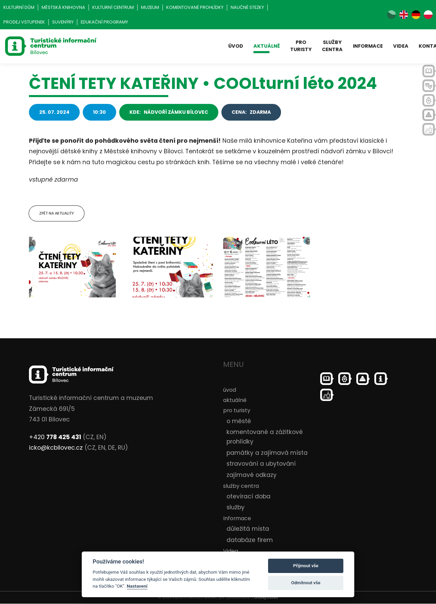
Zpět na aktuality (56, 213)
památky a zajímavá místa (267, 453)
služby (236, 508)
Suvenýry (63, 22)
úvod (235, 46)
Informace (368, 46)
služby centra (332, 46)
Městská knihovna (63, 7)
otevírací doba (248, 496)
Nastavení (137, 586)
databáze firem (250, 540)
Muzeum (150, 7)
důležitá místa (248, 529)
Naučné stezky (247, 7)
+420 (55, 437)
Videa (400, 46)
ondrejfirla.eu (266, 597)
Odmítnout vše (306, 582)
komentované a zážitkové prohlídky (265, 437)
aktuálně (266, 46)
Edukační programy (104, 22)
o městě (239, 421)
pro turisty (301, 46)
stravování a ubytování (261, 464)
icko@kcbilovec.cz (56, 448)
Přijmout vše (305, 565)
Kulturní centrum (113, 7)
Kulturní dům (18, 7)
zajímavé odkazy (252, 475)
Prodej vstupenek (24, 22)
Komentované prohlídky (194, 7)
